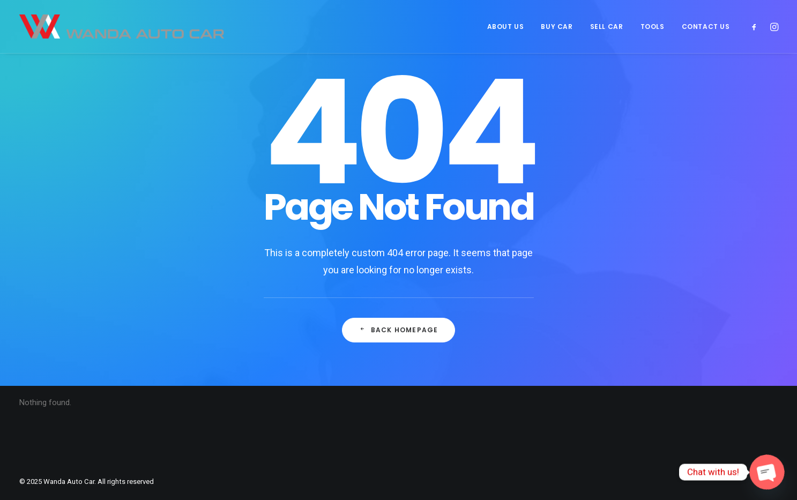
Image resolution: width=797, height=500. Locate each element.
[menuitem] (506, 26)
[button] (756, 26)
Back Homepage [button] (398, 329)
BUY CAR (556, 26)
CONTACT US (706, 26)
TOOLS (652, 26)
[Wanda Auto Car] (122, 26)
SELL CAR (606, 26)
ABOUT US (505, 26)
